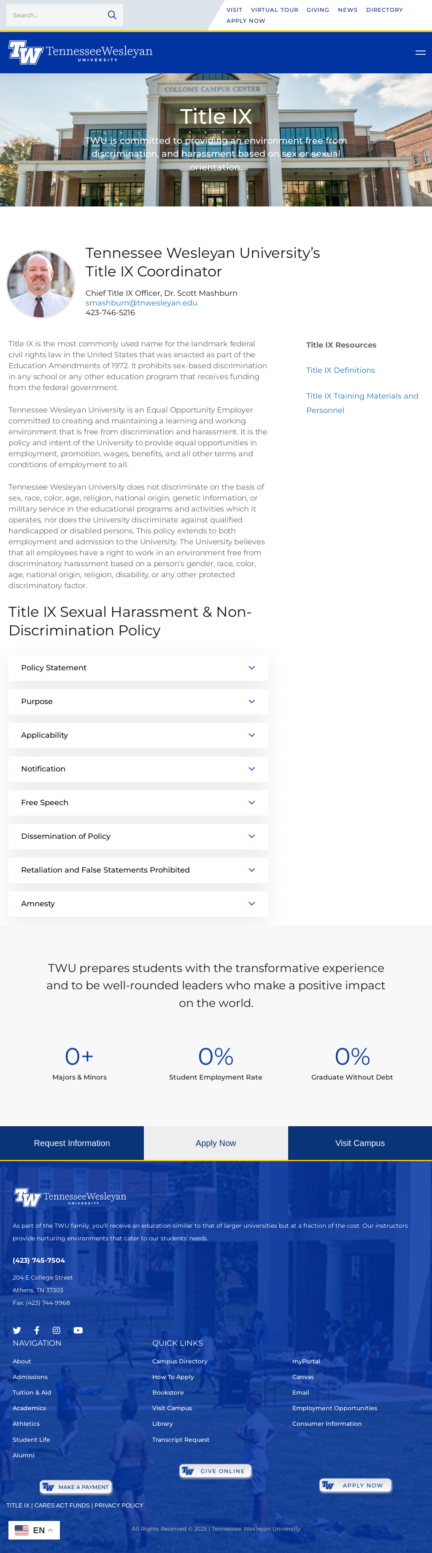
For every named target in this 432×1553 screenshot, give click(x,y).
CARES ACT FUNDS (62, 1505)
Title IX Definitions (340, 370)
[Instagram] (56, 1330)
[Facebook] (37, 1330)
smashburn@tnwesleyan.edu (141, 303)
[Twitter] (17, 1330)
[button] (72, 1150)
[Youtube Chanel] (78, 1330)
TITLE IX (18, 1505)
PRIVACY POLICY (118, 1505)
